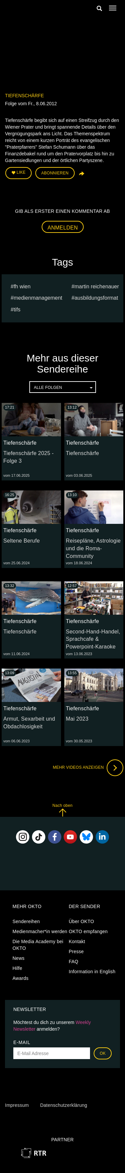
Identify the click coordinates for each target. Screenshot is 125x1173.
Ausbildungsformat (96, 298)
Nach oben (62, 810)
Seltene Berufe (21, 541)
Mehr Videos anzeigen (88, 767)
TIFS (17, 309)
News (19, 958)
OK (103, 1053)
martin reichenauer (96, 286)
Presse (76, 951)
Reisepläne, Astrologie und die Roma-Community (93, 548)
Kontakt (77, 941)
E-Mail (21, 1042)
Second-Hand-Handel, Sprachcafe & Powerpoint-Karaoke (93, 639)
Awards (21, 978)
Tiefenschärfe (24, 95)
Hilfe (17, 968)
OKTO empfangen (88, 931)
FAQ (73, 961)
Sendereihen (26, 921)
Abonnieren (55, 173)
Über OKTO (81, 921)
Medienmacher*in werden (40, 931)
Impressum (17, 1105)
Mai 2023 (77, 719)
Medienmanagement (38, 298)
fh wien (22, 286)
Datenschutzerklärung (63, 1105)
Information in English (92, 971)
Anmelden (63, 228)
